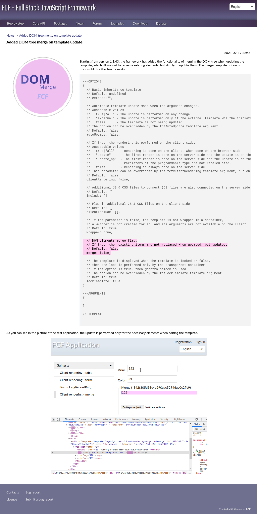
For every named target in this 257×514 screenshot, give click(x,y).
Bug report (32, 492)
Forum (97, 23)
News (80, 23)
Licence (11, 499)
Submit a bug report (39, 499)
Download (140, 23)
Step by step (15, 23)
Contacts (12, 492)
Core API (39, 23)
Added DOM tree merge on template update (50, 35)
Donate (161, 23)
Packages (60, 23)
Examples (117, 23)
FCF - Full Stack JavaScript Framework (49, 8)
